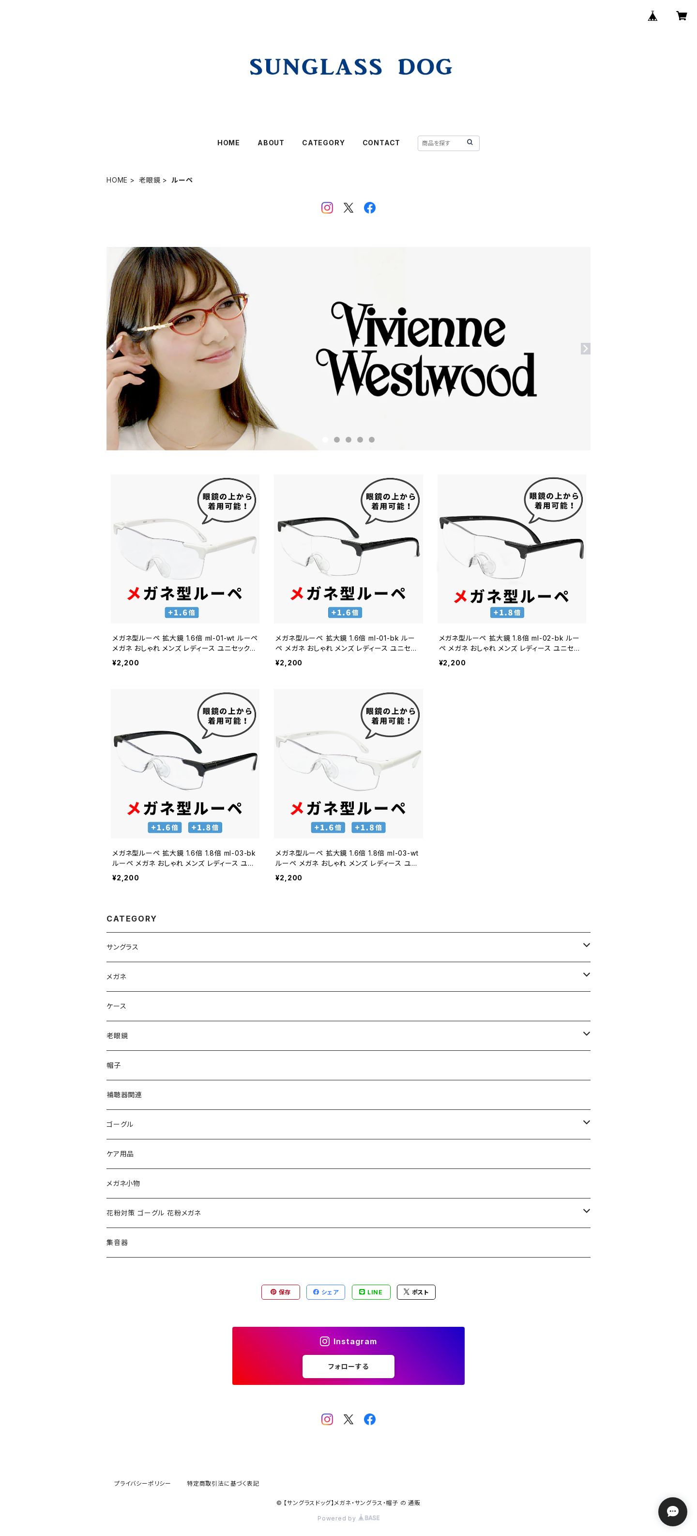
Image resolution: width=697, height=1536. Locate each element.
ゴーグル (120, 1124)
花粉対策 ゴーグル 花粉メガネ (153, 1213)
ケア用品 (120, 1154)
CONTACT (382, 142)
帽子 (113, 1065)
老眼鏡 (149, 180)
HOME (228, 142)
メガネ (116, 976)
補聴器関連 (124, 1095)
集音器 (117, 1242)
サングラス (122, 947)
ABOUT (271, 142)
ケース (116, 1006)
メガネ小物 (123, 1183)
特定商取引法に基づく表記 (223, 1483)
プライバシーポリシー (142, 1483)
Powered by (348, 1518)
